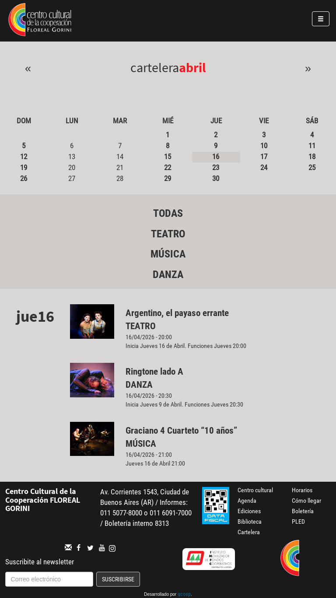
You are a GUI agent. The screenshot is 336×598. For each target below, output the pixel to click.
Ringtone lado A (154, 371)
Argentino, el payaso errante (177, 313)
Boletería (303, 511)
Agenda (247, 500)
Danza (168, 274)
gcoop (184, 595)
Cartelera (249, 532)
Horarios (302, 490)
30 (215, 178)
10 (263, 145)
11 (311, 145)
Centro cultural (255, 490)
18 (311, 156)
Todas (168, 213)
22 (167, 167)
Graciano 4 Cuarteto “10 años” (181, 430)
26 (23, 178)
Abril (192, 67)
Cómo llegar (306, 500)
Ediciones (249, 511)
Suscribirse (118, 579)
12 (23, 156)
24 (263, 167)
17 (263, 156)
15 (167, 156)
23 (215, 167)
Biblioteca (250, 521)
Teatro (168, 234)
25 (311, 167)
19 (23, 167)
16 (215, 156)
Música (168, 254)
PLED (298, 521)
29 (167, 178)
